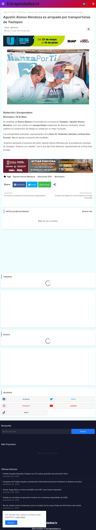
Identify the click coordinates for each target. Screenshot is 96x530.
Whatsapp (46, 185)
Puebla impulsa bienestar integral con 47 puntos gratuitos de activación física (35, 474)
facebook (26, 399)
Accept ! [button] (11, 523)
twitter (73, 399)
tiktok (26, 412)
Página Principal (9, 12)
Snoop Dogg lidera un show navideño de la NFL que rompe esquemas (32, 489)
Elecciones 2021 (45, 176)
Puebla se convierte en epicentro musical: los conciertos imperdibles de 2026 (35, 497)
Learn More (20, 517)
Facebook (21, 185)
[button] (93, 3)
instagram (26, 406)
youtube (73, 406)
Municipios (22, 12)
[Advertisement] (49, 250)
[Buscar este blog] (36, 431)
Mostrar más (87, 211)
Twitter (33, 185)
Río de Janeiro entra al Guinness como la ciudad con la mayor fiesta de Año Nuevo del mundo (42, 505)
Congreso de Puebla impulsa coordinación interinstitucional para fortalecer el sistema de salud (42, 482)
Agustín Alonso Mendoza (24, 176)
